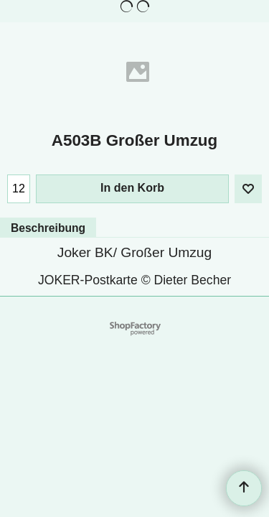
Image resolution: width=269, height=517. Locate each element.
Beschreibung (48, 228)
